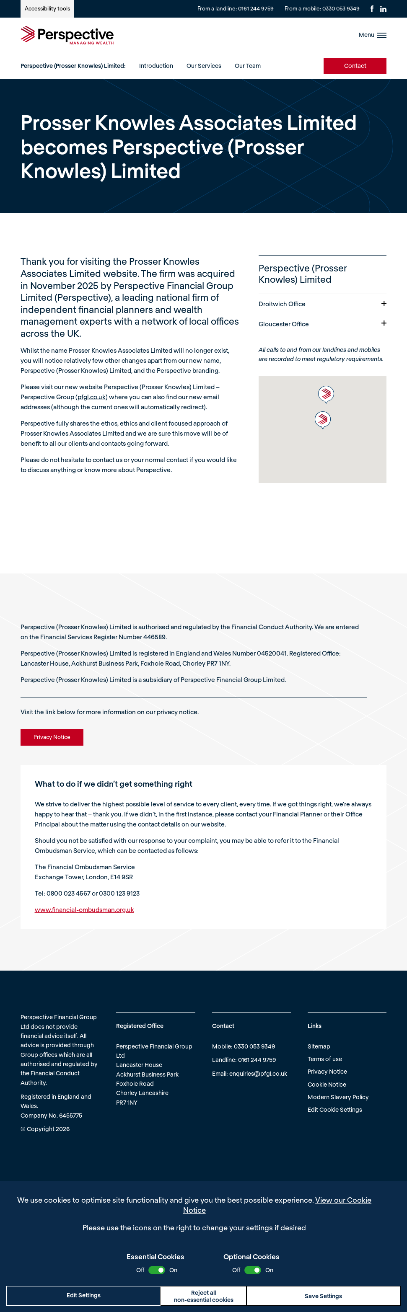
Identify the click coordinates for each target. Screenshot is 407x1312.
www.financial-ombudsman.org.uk (84, 909)
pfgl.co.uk (92, 396)
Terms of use (325, 1058)
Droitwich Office (322, 304)
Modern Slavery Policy (338, 1096)
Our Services (204, 65)
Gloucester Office (322, 324)
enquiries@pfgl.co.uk (258, 1073)
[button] (326, 395)
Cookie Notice (327, 1084)
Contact (355, 65)
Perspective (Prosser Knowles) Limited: (73, 65)
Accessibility (47, 8)
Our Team (248, 65)
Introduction (156, 65)
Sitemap (319, 1046)
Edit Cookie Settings (335, 1109)
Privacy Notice (327, 1071)
